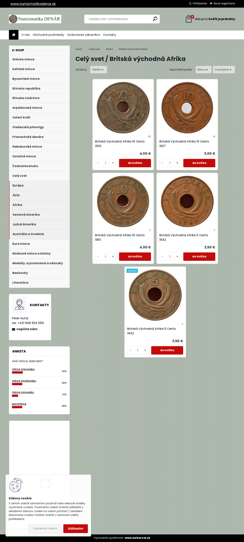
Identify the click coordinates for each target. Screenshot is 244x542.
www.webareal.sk (137, 538)
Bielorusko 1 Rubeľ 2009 (49, 439)
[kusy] (88, 163)
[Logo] (35, 19)
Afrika (109, 49)
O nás (25, 35)
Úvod (79, 49)
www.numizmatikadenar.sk (33, 3)
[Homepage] (13, 35)
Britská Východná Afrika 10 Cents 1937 (153, 143)
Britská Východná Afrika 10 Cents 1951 (206, 143)
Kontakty (109, 35)
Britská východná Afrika (133, 49)
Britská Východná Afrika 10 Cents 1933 (100, 143)
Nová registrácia (224, 3)
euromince (19, 404)
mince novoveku (23, 392)
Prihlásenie (200, 3)
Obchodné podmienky (48, 35)
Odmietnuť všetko (45, 528)
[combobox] (203, 69)
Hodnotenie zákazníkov (83, 35)
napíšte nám (27, 329)
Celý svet (94, 49)
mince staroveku (23, 369)
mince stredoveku (24, 381)
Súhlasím (75, 528)
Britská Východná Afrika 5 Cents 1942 (125, 237)
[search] (155, 19)
